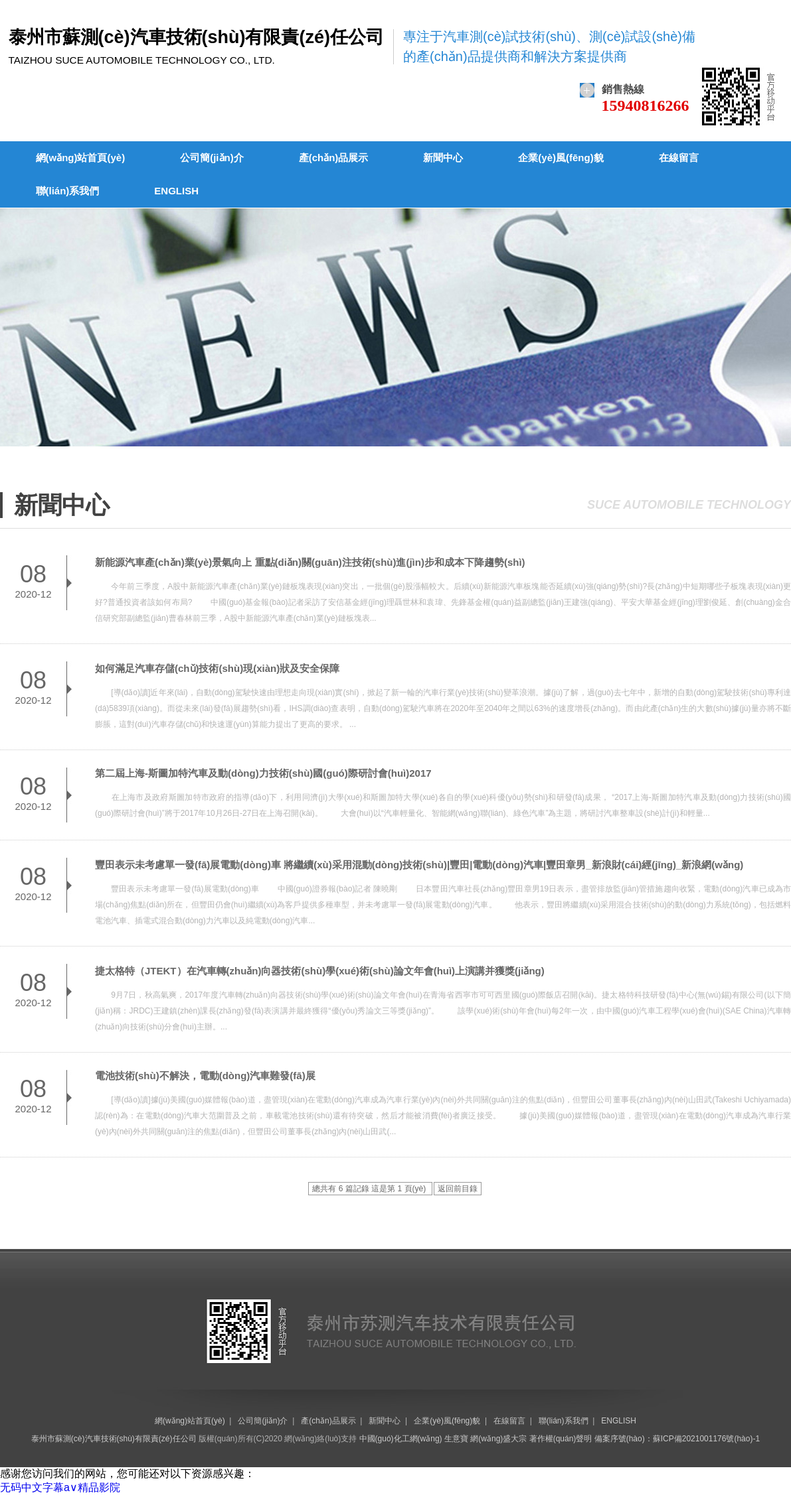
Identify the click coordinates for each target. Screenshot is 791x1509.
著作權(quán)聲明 (560, 1438)
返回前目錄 (458, 1188)
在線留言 (679, 157)
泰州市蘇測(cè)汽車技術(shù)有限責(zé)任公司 (114, 1438)
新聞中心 (443, 157)
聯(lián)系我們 (68, 190)
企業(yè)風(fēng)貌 (560, 157)
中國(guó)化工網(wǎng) (400, 1438)
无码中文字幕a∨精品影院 (60, 1487)
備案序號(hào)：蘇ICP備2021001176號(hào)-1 (677, 1438)
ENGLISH (176, 190)
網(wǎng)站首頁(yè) (81, 157)
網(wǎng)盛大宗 (498, 1438)
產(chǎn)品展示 (334, 157)
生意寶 (456, 1438)
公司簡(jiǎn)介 (212, 157)
